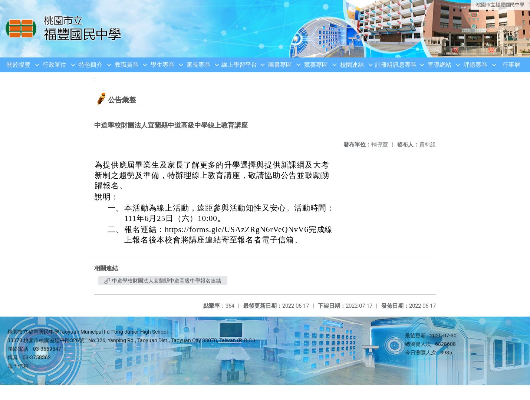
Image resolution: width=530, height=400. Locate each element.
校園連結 (352, 64)
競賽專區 (316, 64)
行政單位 (54, 64)
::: (96, 79)
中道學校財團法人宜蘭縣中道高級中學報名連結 (162, 281)
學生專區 (162, 64)
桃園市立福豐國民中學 (500, 4)
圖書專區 (280, 64)
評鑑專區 (475, 64)
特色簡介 (90, 64)
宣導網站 (439, 64)
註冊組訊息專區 (396, 64)
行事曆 (511, 64)
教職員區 (126, 64)
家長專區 (198, 64)
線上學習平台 (239, 64)
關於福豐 (18, 64)
